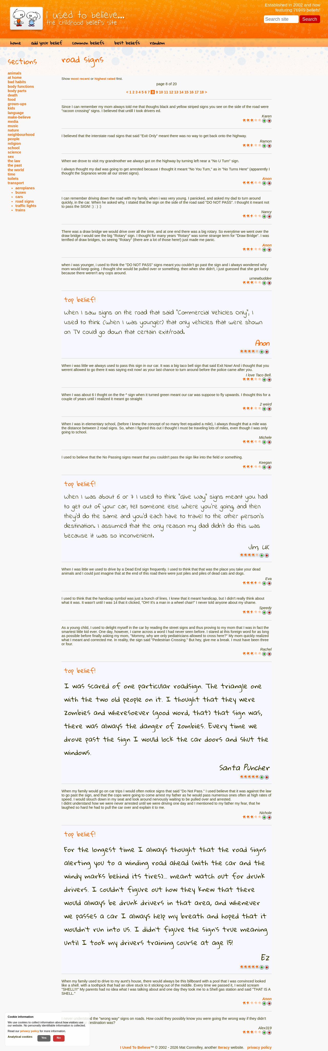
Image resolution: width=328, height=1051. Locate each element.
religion (14, 143)
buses (20, 192)
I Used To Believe (135, 1047)
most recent (80, 79)
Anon (267, 179)
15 (186, 92)
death (12, 95)
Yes (43, 1037)
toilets (13, 179)
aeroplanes (25, 188)
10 (161, 92)
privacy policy (259, 1047)
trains (20, 210)
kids (11, 108)
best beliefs (127, 43)
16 (192, 92)
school (13, 148)
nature (13, 130)
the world (16, 170)
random (157, 43)
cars (19, 197)
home (15, 43)
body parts (17, 91)
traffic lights (25, 206)
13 (176, 92)
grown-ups (17, 104)
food (12, 99)
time (11, 174)
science (14, 152)
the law (14, 161)
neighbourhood (21, 135)
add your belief (46, 43)
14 (181, 92)
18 (202, 92)
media (13, 121)
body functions (21, 86)
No (59, 1037)
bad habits (17, 82)
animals (14, 73)
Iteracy (224, 1047)
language (16, 113)
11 (166, 92)
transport (16, 183)
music (13, 126)
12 (171, 92)
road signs (24, 201)
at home (15, 77)
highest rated (105, 79)
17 (196, 92)
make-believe (19, 117)
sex (11, 157)
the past (15, 165)
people (13, 139)
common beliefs (88, 43)
